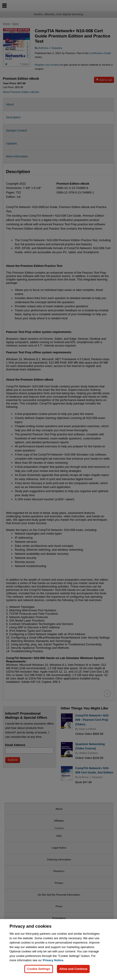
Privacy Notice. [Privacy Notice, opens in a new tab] (53, 963)
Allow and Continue (73, 972)
